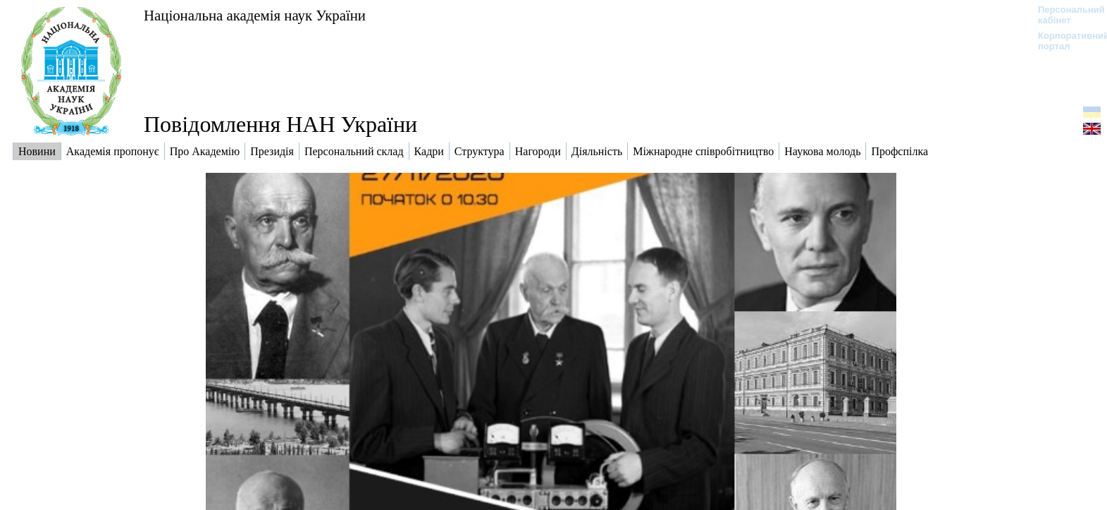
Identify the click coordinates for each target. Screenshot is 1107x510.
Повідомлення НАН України (280, 124)
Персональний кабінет (1064, 14)
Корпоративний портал (1064, 40)
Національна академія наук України (255, 15)
